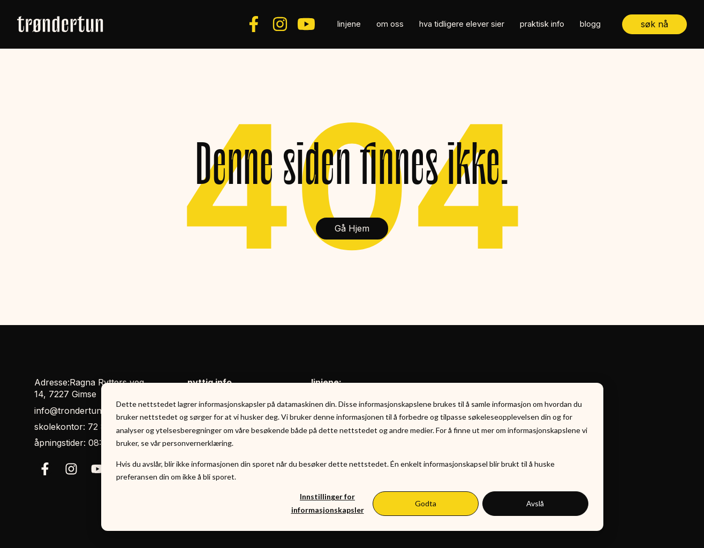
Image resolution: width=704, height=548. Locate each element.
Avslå (535, 503)
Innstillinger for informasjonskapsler (327, 503)
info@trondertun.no (74, 410)
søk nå (654, 24)
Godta (425, 503)
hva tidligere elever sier (461, 24)
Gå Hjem (352, 228)
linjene (349, 24)
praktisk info (542, 24)
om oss (390, 24)
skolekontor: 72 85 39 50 (85, 426)
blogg (590, 24)
